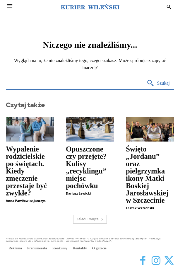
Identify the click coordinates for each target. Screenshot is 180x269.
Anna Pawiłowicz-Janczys (26, 200)
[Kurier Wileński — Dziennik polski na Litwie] (90, 6)
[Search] (158, 83)
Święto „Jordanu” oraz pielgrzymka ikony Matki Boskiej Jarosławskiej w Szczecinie (147, 174)
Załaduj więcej (90, 219)
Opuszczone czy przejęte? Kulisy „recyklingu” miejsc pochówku (86, 167)
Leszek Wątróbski (140, 208)
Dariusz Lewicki (78, 193)
